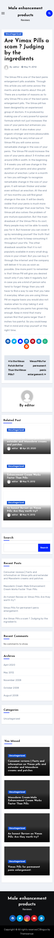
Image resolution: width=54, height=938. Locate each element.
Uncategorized (13, 34)
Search (9, 537)
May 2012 (9, 672)
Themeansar (26, 933)
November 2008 (12, 680)
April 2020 (9, 665)
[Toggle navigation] (3, 13)
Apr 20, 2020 (29, 448)
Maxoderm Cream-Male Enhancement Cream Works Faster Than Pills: (24, 474)
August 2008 (11, 695)
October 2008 (11, 687)
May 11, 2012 (29, 481)
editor (16, 67)
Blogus (43, 929)
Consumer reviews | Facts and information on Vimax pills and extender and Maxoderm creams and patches (26, 575)
